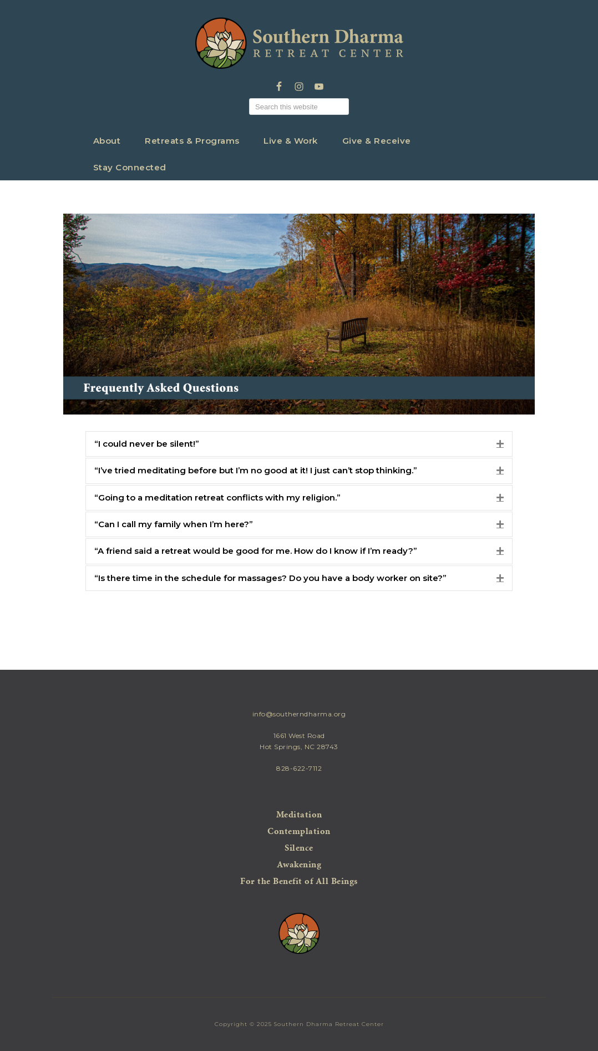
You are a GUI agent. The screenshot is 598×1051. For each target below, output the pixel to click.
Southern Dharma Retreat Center (299, 43)
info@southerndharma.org (299, 714)
